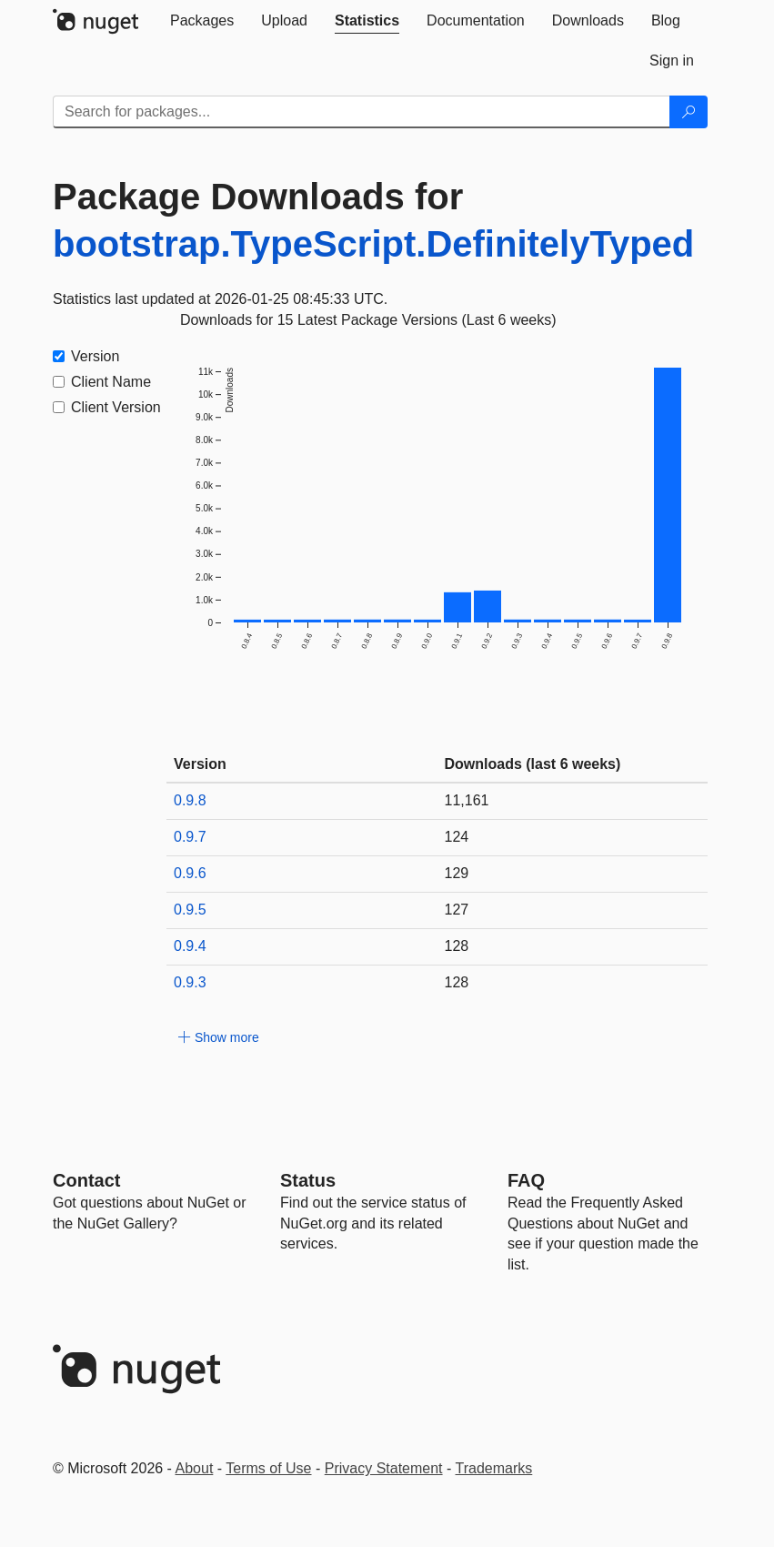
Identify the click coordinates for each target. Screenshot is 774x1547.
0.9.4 (190, 946)
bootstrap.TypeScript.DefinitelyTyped (373, 244)
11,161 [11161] (467, 800)
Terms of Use (268, 1468)
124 (457, 836)
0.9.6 (190, 873)
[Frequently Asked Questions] (526, 1180)
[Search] (688, 112)
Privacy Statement (384, 1468)
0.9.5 (190, 909)
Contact (86, 1180)
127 (457, 909)
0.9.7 (190, 836)
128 (457, 946)
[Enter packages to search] (361, 112)
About (195, 1468)
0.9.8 (190, 800)
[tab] (201, 21)
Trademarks (494, 1468)
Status (308, 1180)
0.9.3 (190, 982)
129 (457, 873)
